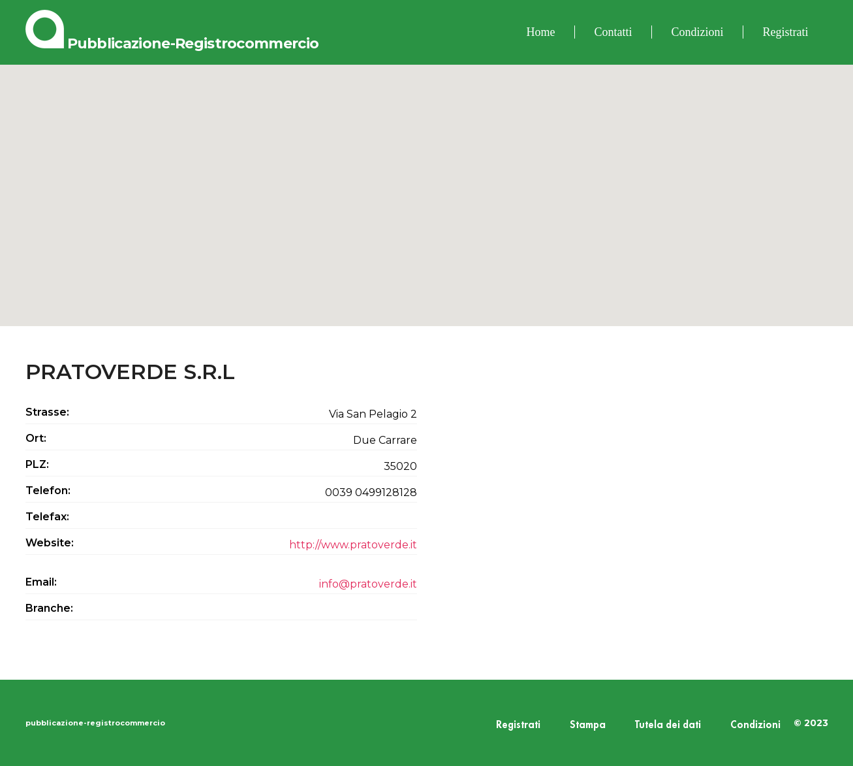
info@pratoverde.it (368, 584)
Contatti (613, 32)
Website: (49, 543)
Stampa (588, 725)
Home (541, 32)
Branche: (49, 608)
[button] (426, 183)
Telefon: (47, 490)
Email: (41, 582)
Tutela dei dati (668, 725)
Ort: (35, 438)
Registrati (786, 32)
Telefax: (47, 516)
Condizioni (698, 32)
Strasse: (47, 412)
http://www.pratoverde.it (353, 545)
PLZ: (37, 464)
